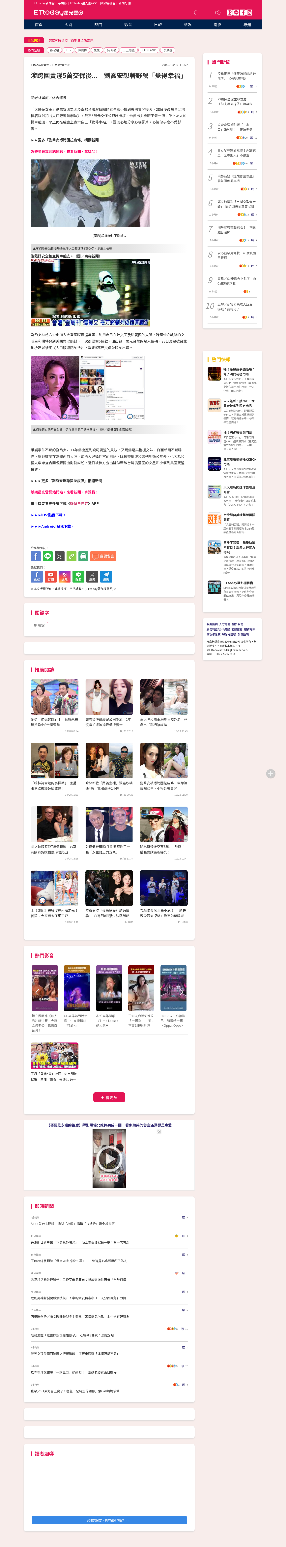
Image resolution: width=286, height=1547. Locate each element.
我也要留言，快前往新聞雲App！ (109, 1520)
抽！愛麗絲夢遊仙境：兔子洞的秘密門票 (239, 371)
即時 (68, 24)
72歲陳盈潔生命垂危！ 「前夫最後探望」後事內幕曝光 (236, 101)
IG (249, 13)
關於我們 (237, 624)
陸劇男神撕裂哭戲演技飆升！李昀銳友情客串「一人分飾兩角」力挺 (78, 1297)
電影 (217, 24)
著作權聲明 (229, 634)
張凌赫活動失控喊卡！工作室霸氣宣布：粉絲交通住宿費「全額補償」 (80, 1279)
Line (236, 13)
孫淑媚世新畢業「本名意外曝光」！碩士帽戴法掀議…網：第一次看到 (80, 1242)
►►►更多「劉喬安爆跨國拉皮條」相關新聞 (66, 480)
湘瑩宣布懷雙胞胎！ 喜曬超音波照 (236, 229)
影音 (128, 24)
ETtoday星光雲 (58, 13)
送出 (217, 12)
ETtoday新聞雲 (44, 3)
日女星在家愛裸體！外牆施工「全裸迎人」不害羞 (236, 152)
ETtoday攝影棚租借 (238, 582)
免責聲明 (243, 634)
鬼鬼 (97, 50)
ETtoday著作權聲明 (99, 589)
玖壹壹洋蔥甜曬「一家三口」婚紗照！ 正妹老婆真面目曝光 (74, 1372)
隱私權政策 (213, 634)
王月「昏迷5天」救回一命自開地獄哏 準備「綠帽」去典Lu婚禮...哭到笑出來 (54, 1079)
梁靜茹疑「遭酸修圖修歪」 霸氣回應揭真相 (237, 178)
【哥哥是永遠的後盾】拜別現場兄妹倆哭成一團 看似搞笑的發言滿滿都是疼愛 (109, 1124)
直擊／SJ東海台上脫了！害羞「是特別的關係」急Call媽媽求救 (75, 1391)
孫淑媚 (54, 50)
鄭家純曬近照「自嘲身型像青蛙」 (72, 40)
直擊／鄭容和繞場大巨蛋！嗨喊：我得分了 (236, 306)
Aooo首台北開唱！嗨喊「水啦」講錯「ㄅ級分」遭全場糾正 (73, 1223)
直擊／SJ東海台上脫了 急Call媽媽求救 (236, 281)
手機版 (62, 3)
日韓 (158, 24)
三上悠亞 (129, 50)
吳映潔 (111, 50)
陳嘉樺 (82, 50)
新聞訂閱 (125, 3)
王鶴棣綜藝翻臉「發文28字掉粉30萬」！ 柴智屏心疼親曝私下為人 (79, 1260)
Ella (68, 50)
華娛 (188, 24)
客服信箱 (237, 629)
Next (181, 992)
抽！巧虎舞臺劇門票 (237, 432)
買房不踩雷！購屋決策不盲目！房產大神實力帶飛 (239, 547)
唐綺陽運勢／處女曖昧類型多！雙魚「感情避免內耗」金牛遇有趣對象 (80, 1316)
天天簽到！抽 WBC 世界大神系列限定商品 (239, 403)
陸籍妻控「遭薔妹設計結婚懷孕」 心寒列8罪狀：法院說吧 (72, 1335)
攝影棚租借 (107, 3)
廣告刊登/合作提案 (218, 629)
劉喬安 (39, 625)
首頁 (39, 24)
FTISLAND (149, 50)
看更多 (111, 1097)
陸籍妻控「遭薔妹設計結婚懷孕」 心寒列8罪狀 (236, 76)
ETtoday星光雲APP (83, 3)
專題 (247, 24)
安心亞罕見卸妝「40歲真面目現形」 (236, 255)
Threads (230, 13)
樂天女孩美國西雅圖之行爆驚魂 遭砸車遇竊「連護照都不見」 (75, 1353)
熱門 (98, 24)
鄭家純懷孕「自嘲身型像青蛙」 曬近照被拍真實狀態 (236, 204)
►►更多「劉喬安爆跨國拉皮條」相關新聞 (65, 139)
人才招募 (224, 624)
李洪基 (167, 50)
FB (243, 13)
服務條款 (249, 629)
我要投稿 (212, 624)
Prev (37, 992)
